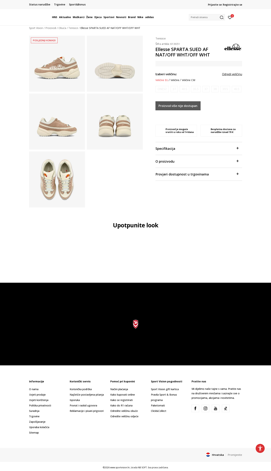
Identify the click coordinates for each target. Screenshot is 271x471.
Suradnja (34, 411)
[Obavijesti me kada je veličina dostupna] (162, 89)
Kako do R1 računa (121, 405)
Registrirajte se (232, 4)
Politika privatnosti (40, 405)
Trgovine (34, 416)
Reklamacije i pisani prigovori (87, 411)
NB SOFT (142, 467)
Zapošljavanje (37, 421)
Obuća (62, 28)
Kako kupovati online (122, 394)
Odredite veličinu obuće (124, 411)
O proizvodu (197, 161)
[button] (207, 17)
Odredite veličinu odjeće (124, 416)
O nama (33, 389)
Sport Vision (36, 28)
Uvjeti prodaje (37, 394)
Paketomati (158, 405)
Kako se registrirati (121, 400)
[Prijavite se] (230, 17)
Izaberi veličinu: (166, 74)
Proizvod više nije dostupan (178, 106)
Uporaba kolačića (39, 427)
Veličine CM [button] (188, 80)
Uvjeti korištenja (38, 400)
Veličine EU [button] (161, 80)
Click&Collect (158, 411)
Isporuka (75, 400)
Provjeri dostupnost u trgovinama (197, 173)
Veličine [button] (175, 80)
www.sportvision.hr (120, 467)
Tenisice (73, 28)
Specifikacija (197, 148)
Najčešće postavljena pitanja (87, 394)
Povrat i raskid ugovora (83, 405)
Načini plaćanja (119, 389)
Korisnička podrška (81, 389)
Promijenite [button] (235, 455)
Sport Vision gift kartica (165, 389)
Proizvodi (50, 28)
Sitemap (34, 432)
